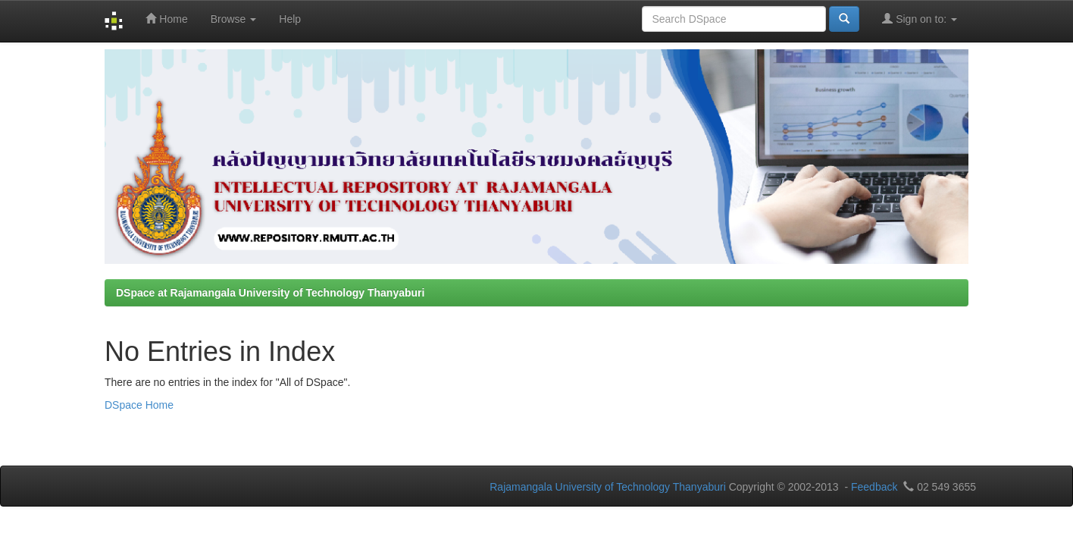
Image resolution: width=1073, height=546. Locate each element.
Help (290, 19)
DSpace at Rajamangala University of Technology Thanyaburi (270, 293)
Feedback (874, 487)
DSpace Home (139, 405)
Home (166, 18)
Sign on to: (919, 18)
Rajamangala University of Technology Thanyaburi (608, 487)
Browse (234, 19)
